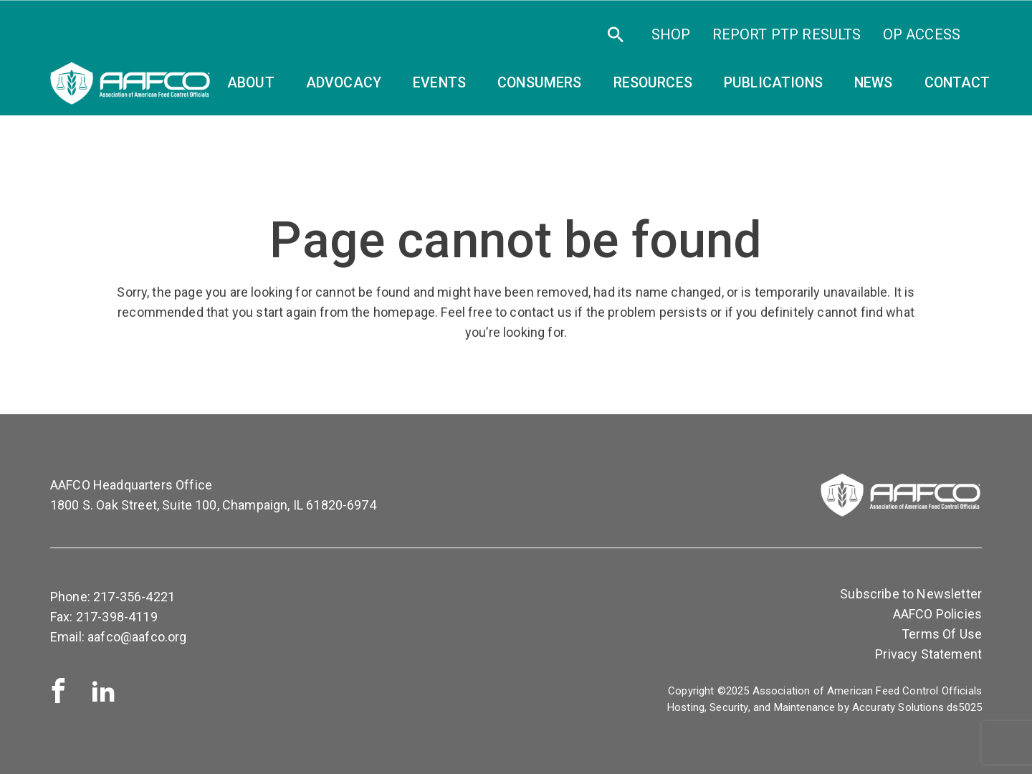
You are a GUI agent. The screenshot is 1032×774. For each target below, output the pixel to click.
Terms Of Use (942, 633)
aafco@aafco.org (136, 636)
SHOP (671, 34)
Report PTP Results (786, 34)
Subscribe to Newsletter (911, 593)
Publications (773, 83)
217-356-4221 (134, 596)
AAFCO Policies (937, 613)
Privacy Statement (928, 653)
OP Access (921, 34)
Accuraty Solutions (898, 707)
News (873, 83)
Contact (957, 83)
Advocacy (343, 83)
